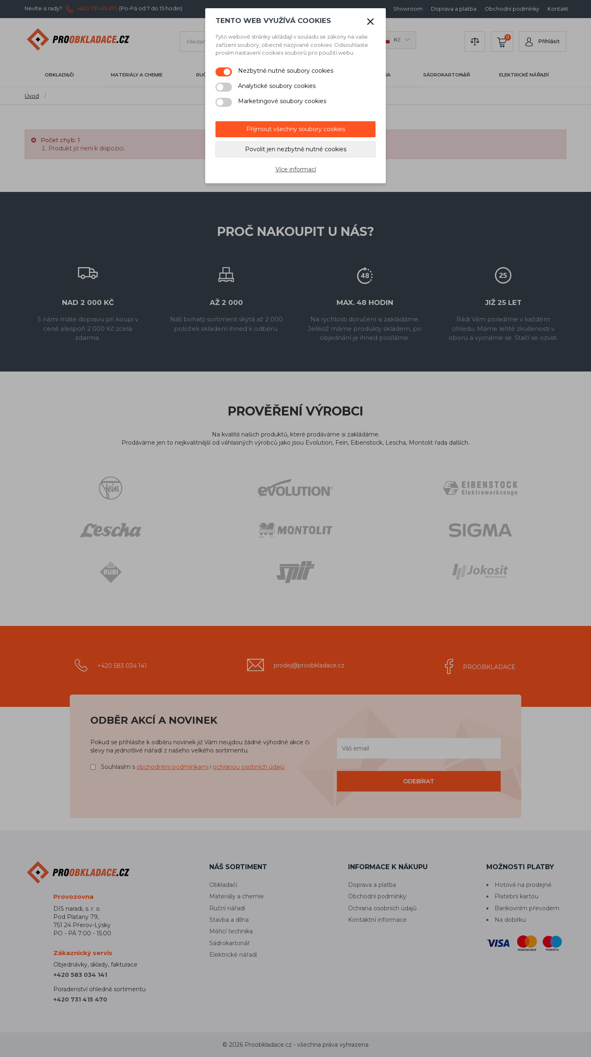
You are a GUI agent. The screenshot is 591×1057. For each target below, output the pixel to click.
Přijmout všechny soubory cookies (295, 129)
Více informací (295, 169)
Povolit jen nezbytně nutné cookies (295, 149)
